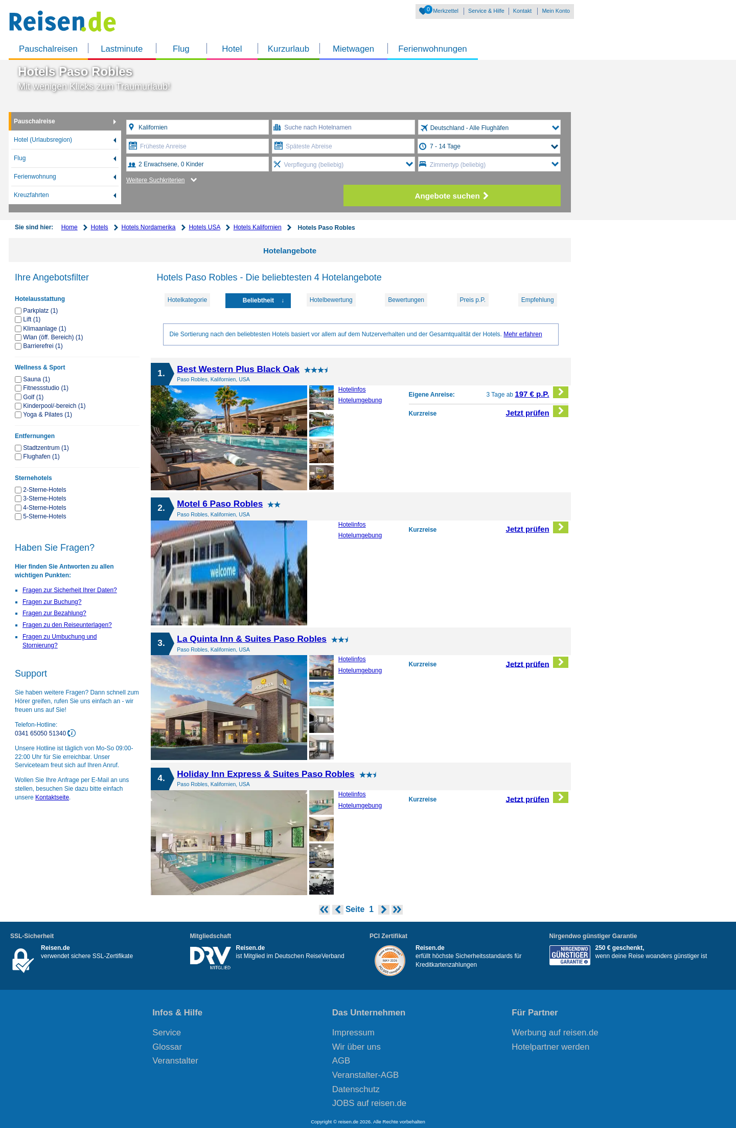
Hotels (99, 227)
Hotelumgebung (360, 400)
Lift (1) (31, 319)
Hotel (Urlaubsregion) (43, 139)
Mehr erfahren (522, 334)
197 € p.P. (541, 392)
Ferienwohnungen (432, 49)
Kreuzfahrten (31, 195)
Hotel (232, 49)
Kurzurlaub (288, 49)
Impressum (353, 1032)
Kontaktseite (52, 797)
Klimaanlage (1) (44, 328)
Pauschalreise (34, 121)
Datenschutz (356, 1089)
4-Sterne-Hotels (44, 507)
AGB (341, 1061)
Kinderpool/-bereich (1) (54, 405)
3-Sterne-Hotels (44, 498)
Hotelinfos (352, 389)
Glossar (167, 1047)
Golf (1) (33, 397)
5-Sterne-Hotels (44, 516)
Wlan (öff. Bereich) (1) (53, 337)
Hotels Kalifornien (258, 227)
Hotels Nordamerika (148, 227)
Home (69, 227)
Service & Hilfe (486, 11)
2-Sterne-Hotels (44, 489)
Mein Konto (556, 11)
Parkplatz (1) (40, 310)
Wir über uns (356, 1047)
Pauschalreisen (48, 49)
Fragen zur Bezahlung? (54, 613)
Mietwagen (353, 49)
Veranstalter (175, 1061)
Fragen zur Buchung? (51, 601)
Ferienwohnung (35, 176)
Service (166, 1032)
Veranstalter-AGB (365, 1075)
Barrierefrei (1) (42, 346)
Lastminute (122, 49)
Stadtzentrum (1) (45, 447)
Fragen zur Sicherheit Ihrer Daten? (69, 590)
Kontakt (522, 11)
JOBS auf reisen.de (369, 1103)
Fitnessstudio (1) (45, 388)
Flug (181, 49)
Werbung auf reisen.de (555, 1032)
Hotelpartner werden (550, 1047)
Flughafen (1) (41, 456)
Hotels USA (204, 227)
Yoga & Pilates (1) (47, 414)
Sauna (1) (36, 379)
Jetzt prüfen (537, 411)
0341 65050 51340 (41, 733)
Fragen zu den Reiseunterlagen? (67, 624)
